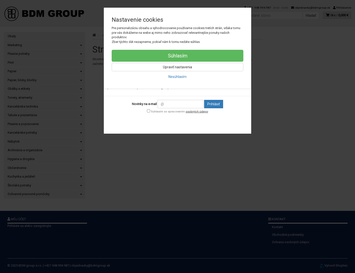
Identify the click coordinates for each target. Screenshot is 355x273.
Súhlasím (177, 56)
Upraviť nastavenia (177, 67)
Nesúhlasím (177, 77)
